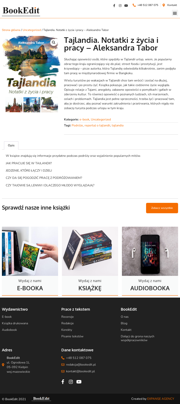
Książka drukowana (15, 323)
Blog (124, 323)
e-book (84, 119)
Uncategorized (32, 30)
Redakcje (67, 323)
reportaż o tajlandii (97, 125)
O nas (125, 317)
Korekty (66, 330)
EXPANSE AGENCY (160, 399)
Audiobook (9, 330)
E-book (7, 317)
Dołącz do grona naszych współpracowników (137, 338)
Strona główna (11, 30)
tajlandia (117, 125)
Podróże (77, 125)
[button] (175, 13)
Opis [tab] (11, 145)
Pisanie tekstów (72, 336)
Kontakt (126, 330)
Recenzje (67, 317)
